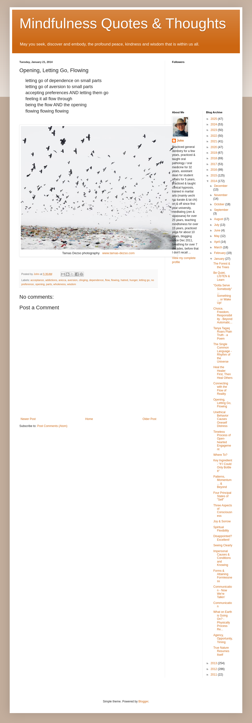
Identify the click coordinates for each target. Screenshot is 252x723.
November (220, 195)
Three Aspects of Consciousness (222, 511)
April (217, 242)
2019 (214, 152)
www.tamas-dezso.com (118, 253)
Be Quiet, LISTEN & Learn (221, 276)
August (219, 219)
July (217, 225)
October (219, 204)
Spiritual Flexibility (221, 528)
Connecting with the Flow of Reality (220, 389)
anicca (62, 280)
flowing (115, 280)
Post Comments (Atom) (52, 426)
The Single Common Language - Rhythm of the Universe (222, 352)
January (219, 258)
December (220, 186)
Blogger (143, 701)
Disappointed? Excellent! (222, 537)
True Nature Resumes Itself (221, 651)
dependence (96, 280)
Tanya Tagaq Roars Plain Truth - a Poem (222, 333)
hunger (134, 280)
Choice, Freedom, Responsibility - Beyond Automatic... (222, 315)
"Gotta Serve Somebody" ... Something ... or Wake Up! (222, 294)
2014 (214, 181)
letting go (144, 280)
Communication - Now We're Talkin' (222, 592)
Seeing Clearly (222, 545)
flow (107, 280)
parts (49, 284)
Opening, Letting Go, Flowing (222, 403)
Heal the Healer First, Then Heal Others (222, 372)
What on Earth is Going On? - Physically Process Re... (222, 620)
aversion (73, 280)
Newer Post (28, 419)
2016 (214, 169)
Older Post (149, 419)
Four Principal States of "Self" (222, 496)
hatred (124, 280)
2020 (214, 147)
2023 (214, 130)
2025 (214, 119)
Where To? (220, 455)
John (180, 140)
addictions (51, 280)
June (217, 230)
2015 (214, 175)
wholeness (59, 284)
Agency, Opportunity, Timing (222, 638)
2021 (214, 141)
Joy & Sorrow (221, 521)
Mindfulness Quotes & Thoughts (122, 23)
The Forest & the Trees (221, 265)
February (220, 253)
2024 (214, 124)
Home (89, 419)
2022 (214, 135)
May (217, 236)
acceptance (37, 280)
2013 (214, 663)
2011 (214, 674)
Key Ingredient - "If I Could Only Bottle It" (222, 465)
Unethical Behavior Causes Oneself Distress (220, 419)
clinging (83, 280)
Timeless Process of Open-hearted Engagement (222, 440)
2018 (214, 158)
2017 (214, 164)
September (221, 210)
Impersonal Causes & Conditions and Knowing (222, 558)
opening (40, 284)
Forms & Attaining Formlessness (222, 576)
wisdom (71, 284)
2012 (214, 669)
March (218, 247)
